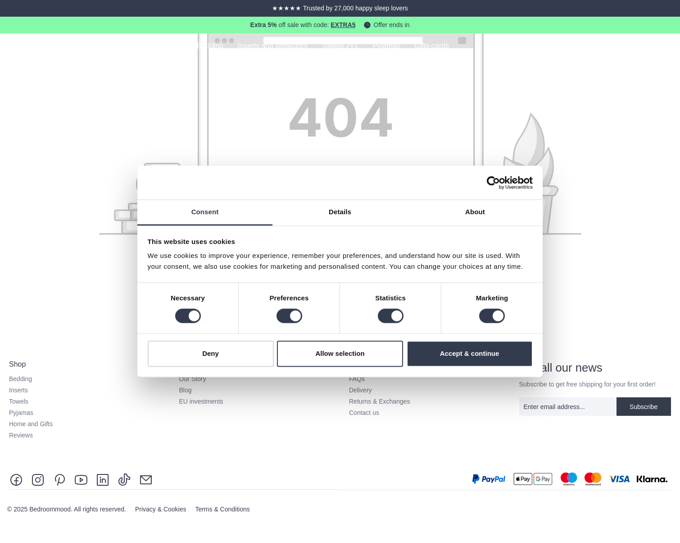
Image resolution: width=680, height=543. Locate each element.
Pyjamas (21, 412)
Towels (18, 401)
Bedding (20, 378)
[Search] (617, 46)
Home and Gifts (31, 424)
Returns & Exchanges (379, 401)
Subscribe (643, 406)
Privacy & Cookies (161, 509)
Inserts (18, 390)
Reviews (21, 435)
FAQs (357, 378)
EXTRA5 (343, 24)
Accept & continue (469, 353)
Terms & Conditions (222, 509)
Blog (185, 390)
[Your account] (642, 46)
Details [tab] (340, 212)
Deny (210, 353)
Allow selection (339, 353)
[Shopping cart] (667, 46)
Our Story (192, 378)
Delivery (360, 390)
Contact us (364, 412)
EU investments (201, 401)
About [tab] (475, 212)
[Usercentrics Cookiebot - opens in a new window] (493, 182)
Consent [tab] (205, 212)
